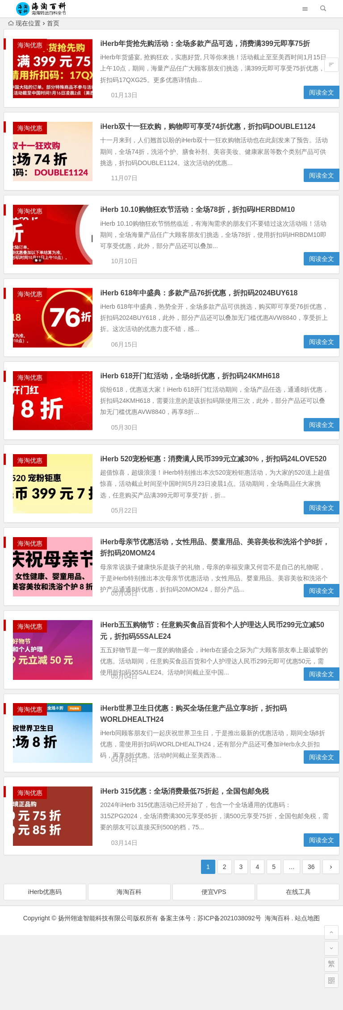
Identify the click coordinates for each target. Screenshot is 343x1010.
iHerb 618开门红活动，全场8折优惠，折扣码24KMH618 (201, 406)
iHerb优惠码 (45, 966)
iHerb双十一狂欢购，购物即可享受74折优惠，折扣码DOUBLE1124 (218, 134)
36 (311, 941)
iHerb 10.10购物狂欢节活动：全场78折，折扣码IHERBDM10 (208, 224)
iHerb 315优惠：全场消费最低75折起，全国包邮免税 (195, 858)
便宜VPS (213, 966)
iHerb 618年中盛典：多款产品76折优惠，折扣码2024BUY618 (210, 315)
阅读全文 (321, 99)
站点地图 (307, 993)
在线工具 (298, 966)
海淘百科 (129, 966)
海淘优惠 (29, 45)
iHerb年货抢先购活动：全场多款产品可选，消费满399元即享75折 (216, 43)
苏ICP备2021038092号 (229, 993)
